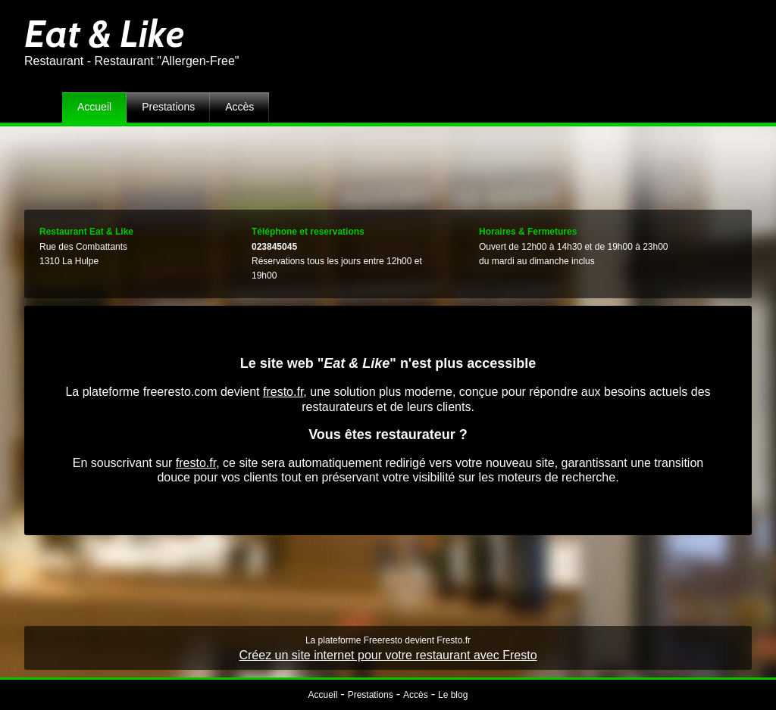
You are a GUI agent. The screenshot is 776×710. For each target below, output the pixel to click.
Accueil (94, 107)
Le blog (453, 695)
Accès (239, 107)
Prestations (168, 107)
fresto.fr (283, 391)
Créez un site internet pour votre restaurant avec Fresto (388, 655)
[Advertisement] (388, 164)
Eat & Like (104, 34)
